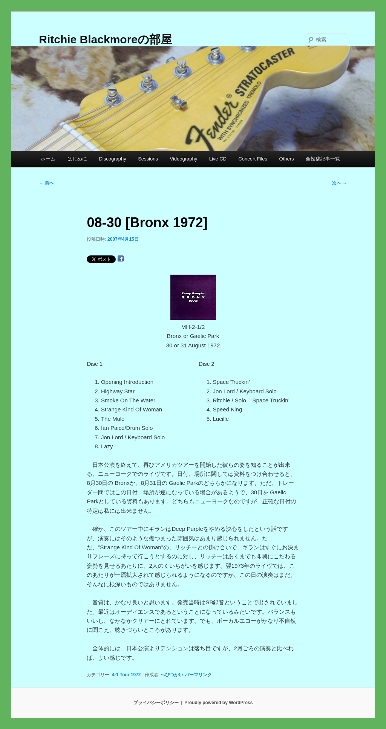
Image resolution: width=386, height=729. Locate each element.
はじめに (77, 159)
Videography (183, 159)
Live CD (218, 159)
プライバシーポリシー (156, 702)
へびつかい (172, 674)
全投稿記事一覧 (323, 159)
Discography (112, 159)
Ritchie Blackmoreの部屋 (105, 39)
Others (286, 159)
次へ (339, 183)
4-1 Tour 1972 (126, 674)
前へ (46, 183)
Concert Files (252, 159)
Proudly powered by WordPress (218, 702)
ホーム (48, 159)
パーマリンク (198, 674)
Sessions (148, 159)
